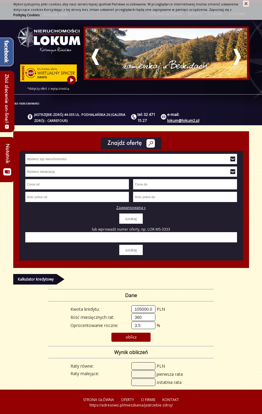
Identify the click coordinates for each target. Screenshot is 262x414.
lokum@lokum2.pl (183, 120)
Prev (95, 57)
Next (237, 57)
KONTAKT (170, 399)
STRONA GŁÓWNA (98, 399)
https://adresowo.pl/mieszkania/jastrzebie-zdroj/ (131, 405)
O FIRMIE (148, 399)
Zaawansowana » (131, 207)
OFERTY (127, 399)
